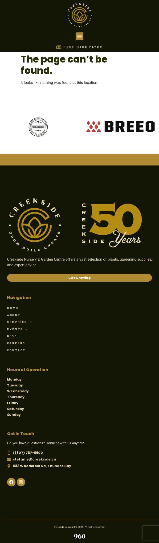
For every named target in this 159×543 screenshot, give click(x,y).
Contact (16, 350)
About (13, 315)
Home (13, 308)
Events (17, 329)
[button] (79, 36)
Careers (16, 343)
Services (19, 322)
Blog (12, 336)
